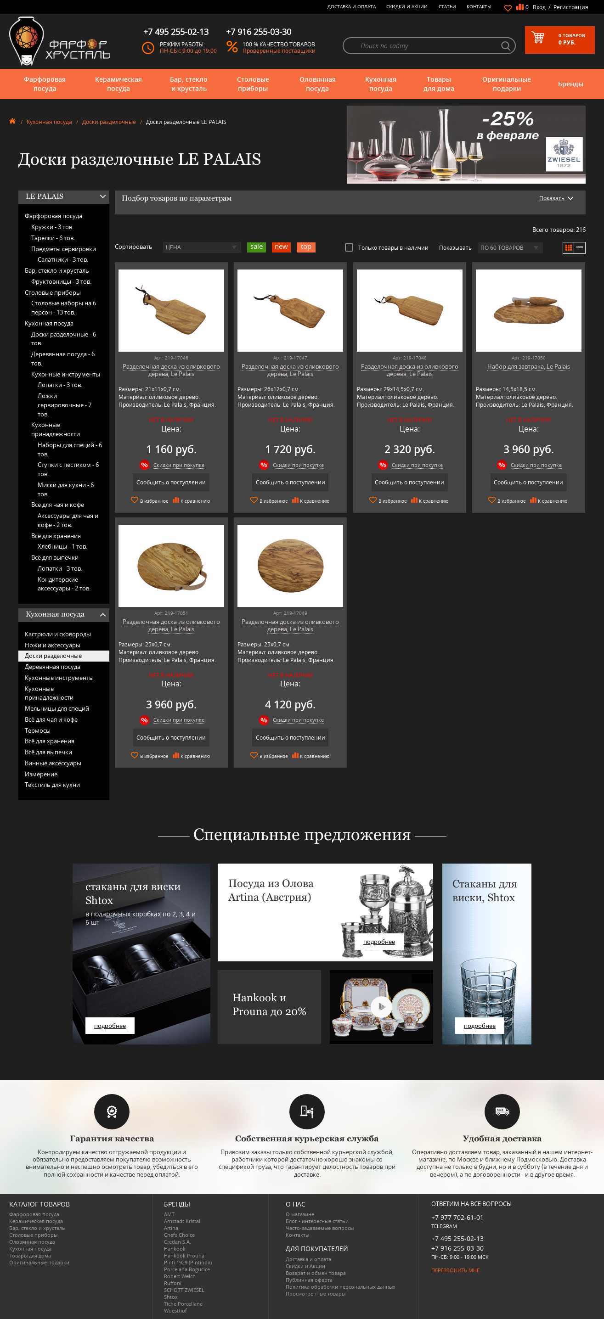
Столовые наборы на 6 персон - (63, 307)
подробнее (110, 1026)
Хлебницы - (62, 546)
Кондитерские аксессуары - (64, 584)
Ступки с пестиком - (68, 469)
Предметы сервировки (63, 249)
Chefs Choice (179, 1234)
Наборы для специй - (70, 449)
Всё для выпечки (55, 557)
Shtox (171, 1296)
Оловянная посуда (317, 84)
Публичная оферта (309, 1279)
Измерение (41, 774)
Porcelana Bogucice (187, 1269)
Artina (171, 1227)
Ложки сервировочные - (64, 405)
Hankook (175, 1248)
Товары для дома (438, 84)
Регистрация (570, 7)
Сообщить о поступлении (171, 482)
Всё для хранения (56, 536)
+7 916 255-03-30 (457, 1248)
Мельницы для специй (57, 708)
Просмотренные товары (315, 1293)
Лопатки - (60, 385)
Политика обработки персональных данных (340, 1286)
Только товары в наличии (387, 247)
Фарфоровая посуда (45, 84)
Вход (539, 7)
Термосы (38, 730)
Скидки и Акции (407, 6)
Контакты (479, 6)
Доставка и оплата (351, 6)
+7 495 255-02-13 (457, 1238)
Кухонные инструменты (65, 374)
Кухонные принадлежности (55, 429)
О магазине (300, 1214)
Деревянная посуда (52, 666)
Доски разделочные (109, 122)
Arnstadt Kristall (183, 1221)
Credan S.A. (177, 1241)
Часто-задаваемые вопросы (320, 1227)
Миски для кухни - (66, 489)
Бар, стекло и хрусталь (189, 84)
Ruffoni (172, 1283)
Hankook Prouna (184, 1255)
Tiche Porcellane (183, 1303)
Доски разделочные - (63, 339)
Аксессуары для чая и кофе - (68, 520)
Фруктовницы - (61, 281)
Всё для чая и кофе (57, 504)
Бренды (570, 83)
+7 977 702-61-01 (457, 1217)
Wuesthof (175, 1310)
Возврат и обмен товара (316, 1272)
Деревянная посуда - (63, 358)
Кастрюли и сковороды (58, 634)
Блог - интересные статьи (317, 1221)
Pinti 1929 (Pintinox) (188, 1262)
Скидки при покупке (178, 464)
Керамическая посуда (118, 84)
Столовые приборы (253, 84)
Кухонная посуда (380, 84)
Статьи (447, 6)
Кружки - (52, 227)
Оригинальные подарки (506, 84)
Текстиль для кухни (52, 784)
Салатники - (63, 259)
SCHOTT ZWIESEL (184, 1289)
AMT (169, 1214)
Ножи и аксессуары (52, 645)
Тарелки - (53, 238)
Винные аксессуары (53, 763)
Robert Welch (180, 1276)
